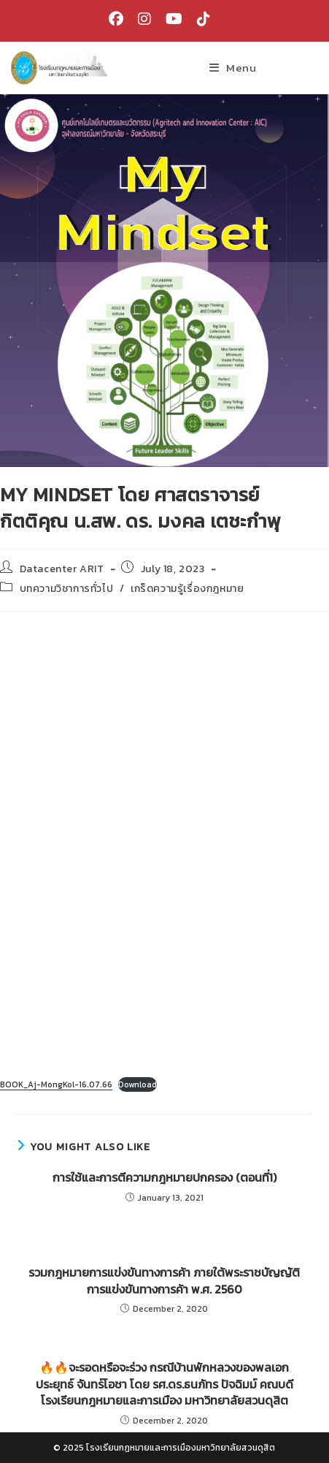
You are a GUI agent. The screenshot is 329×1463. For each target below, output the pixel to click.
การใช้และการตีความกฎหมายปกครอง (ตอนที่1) (164, 1177)
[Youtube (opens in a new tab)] (174, 19)
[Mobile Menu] (232, 67)
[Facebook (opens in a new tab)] (116, 19)
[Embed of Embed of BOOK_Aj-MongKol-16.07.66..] (164, 845)
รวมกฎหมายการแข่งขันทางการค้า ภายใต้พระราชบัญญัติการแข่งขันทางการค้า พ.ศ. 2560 (164, 1280)
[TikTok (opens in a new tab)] (200, 19)
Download (137, 1084)
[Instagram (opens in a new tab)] (144, 19)
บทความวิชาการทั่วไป (67, 588)
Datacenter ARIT (62, 569)
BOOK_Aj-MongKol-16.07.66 (56, 1084)
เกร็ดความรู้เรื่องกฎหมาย (187, 588)
